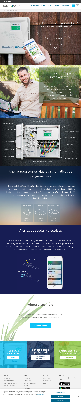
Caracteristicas (34, 5)
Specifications (47, 380)
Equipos (50, 5)
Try (74, 5)
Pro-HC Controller (9, 385)
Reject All (60, 396)
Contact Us (27, 378)
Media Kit (7, 378)
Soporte (57, 5)
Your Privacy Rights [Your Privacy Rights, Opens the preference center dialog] (60, 392)
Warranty (26, 385)
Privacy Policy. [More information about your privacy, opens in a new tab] (40, 394)
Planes (43, 5)
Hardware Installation (30, 383)
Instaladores (65, 5)
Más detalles (40, 326)
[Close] (78, 396)
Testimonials (46, 378)
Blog (44, 383)
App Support (27, 380)
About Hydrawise (9, 380)
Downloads (27, 388)
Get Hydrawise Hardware (11, 383)
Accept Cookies (60, 400)
